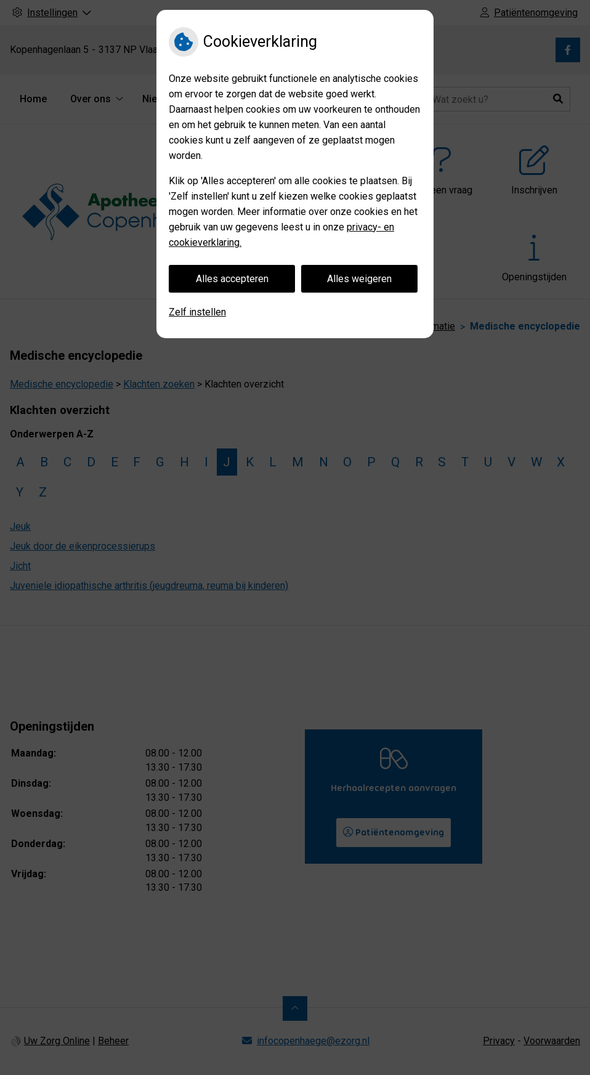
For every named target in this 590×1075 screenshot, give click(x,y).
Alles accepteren (232, 279)
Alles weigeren (359, 279)
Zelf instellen (197, 312)
